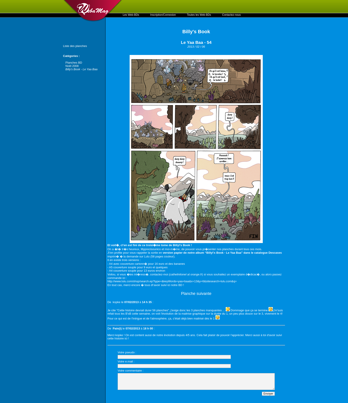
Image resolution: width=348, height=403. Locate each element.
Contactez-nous (231, 14)
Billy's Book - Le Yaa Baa (81, 69)
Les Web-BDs (131, 14)
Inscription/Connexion (163, 14)
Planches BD (73, 62)
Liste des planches (75, 46)
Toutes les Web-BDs (199, 14)
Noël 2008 (72, 66)
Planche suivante (196, 293)
